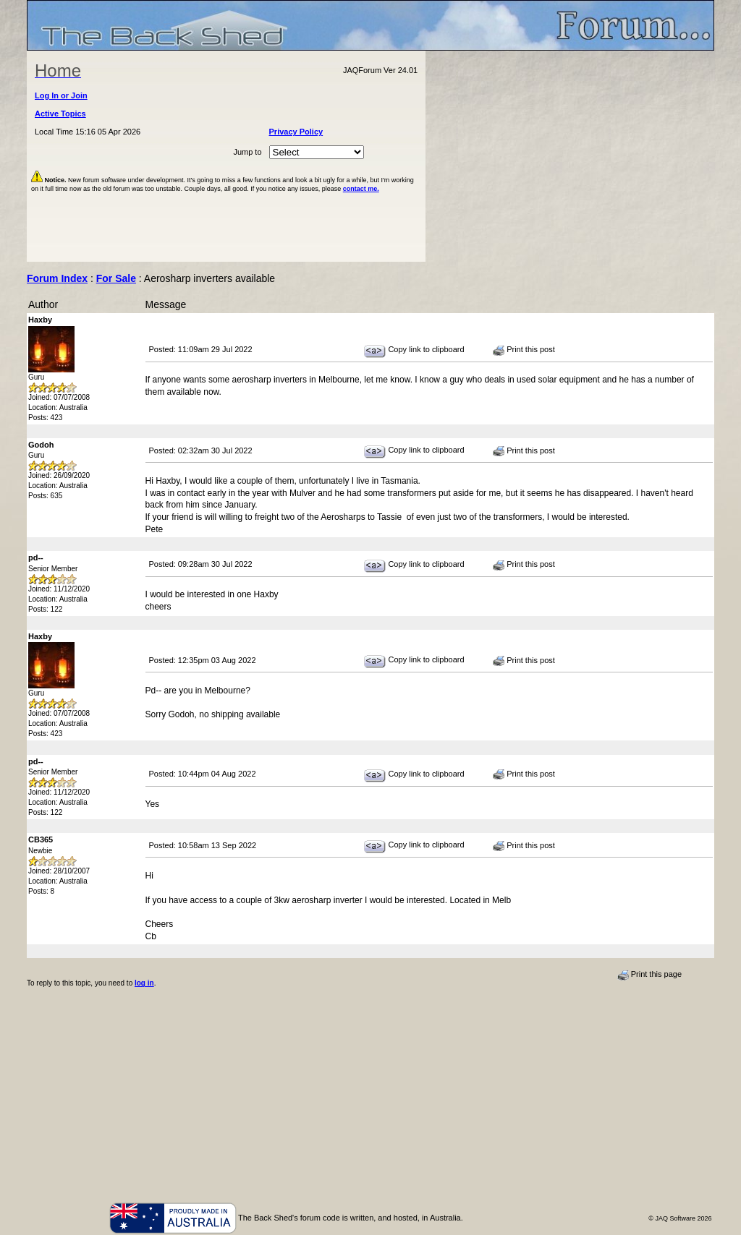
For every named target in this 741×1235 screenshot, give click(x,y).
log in (144, 983)
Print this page (649, 975)
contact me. (361, 188)
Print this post (524, 350)
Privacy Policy (296, 131)
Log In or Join (61, 95)
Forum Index (57, 278)
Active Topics (60, 113)
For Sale (116, 278)
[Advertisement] (570, 156)
